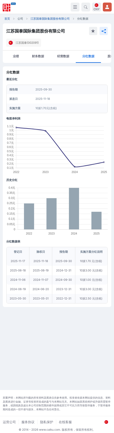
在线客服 (65, 422)
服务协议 (28, 422)
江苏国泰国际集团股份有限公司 (50, 18)
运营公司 (9, 422)
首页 (7, 18)
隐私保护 (46, 422)
